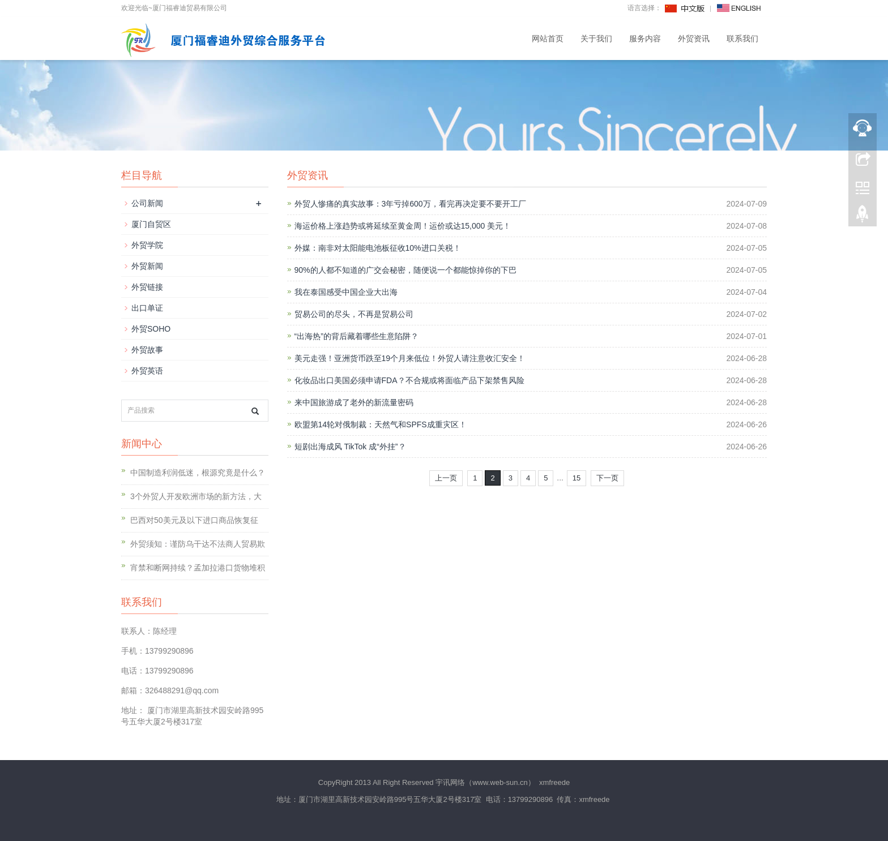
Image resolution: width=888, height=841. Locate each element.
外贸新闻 (147, 266)
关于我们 (596, 38)
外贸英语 (147, 370)
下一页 (607, 478)
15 (576, 478)
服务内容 (645, 38)
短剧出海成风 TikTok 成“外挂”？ (350, 446)
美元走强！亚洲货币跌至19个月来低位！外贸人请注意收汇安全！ (410, 358)
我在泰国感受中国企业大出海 (346, 292)
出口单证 (147, 307)
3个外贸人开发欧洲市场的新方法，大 (196, 496)
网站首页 (547, 38)
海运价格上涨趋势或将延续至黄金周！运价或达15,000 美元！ (402, 225)
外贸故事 (147, 349)
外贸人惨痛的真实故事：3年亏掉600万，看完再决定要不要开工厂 (410, 203)
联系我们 (742, 38)
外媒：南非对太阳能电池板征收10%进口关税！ (377, 247)
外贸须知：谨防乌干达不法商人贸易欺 (197, 543)
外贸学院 (147, 245)
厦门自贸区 (151, 224)
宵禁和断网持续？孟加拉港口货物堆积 (197, 567)
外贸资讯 (694, 38)
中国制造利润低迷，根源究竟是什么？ (197, 472)
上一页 (446, 478)
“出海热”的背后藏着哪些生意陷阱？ (356, 336)
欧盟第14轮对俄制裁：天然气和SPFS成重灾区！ (380, 424)
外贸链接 (147, 286)
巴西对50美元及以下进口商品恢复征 (194, 520)
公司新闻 (147, 203)
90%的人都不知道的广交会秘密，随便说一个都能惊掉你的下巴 (405, 269)
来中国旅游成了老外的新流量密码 (353, 402)
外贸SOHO (150, 328)
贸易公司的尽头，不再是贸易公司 (353, 314)
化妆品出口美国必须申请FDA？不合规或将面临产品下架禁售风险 (409, 380)
